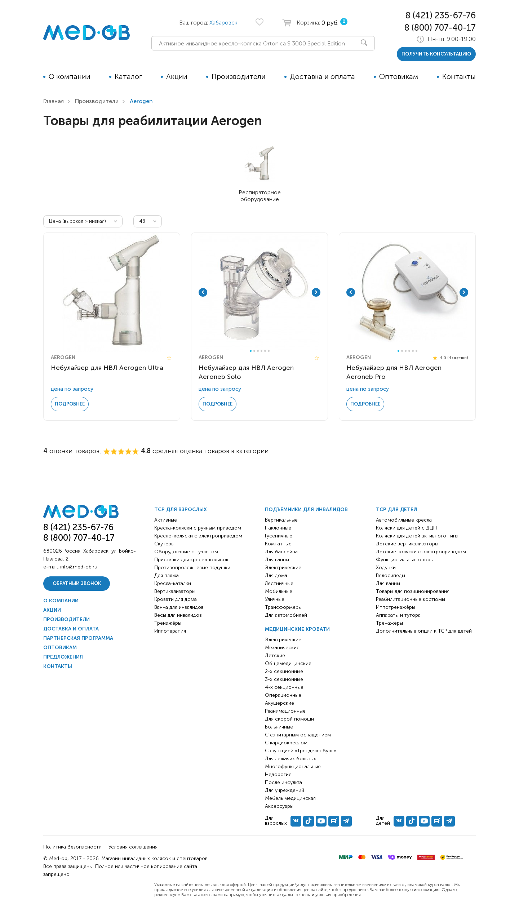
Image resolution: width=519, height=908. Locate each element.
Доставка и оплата (322, 76)
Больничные (279, 727)
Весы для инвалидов (178, 615)
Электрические (283, 567)
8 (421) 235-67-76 (440, 15)
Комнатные (278, 544)
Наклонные (278, 528)
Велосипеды (390, 575)
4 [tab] (261, 351)
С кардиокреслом (286, 743)
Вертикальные (281, 520)
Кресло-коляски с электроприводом (198, 536)
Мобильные (278, 591)
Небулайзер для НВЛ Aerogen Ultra (107, 368)
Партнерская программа (78, 638)
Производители (239, 76)
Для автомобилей (286, 615)
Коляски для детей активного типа (417, 536)
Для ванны (277, 560)
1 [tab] (251, 351)
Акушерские (279, 703)
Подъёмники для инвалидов (306, 509)
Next (316, 292)
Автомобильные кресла (404, 520)
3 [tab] (258, 351)
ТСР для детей (396, 509)
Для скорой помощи (289, 719)
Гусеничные (278, 536)
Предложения (63, 657)
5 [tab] (265, 351)
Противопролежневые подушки (192, 567)
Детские (275, 655)
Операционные (283, 695)
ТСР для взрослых (180, 509)
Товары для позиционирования (412, 591)
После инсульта (283, 782)
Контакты (459, 76)
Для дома (276, 575)
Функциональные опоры (405, 560)
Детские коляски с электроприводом (421, 552)
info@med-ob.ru (78, 567)
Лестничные (279, 583)
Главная (53, 101)
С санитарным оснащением (298, 735)
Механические (282, 648)
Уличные (274, 599)
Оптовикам (398, 76)
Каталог (128, 76)
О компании (69, 76)
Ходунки (386, 567)
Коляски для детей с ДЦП (406, 528)
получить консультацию (436, 54)
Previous (203, 292)
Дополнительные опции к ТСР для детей (424, 631)
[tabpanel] (259, 292)
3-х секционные (284, 679)
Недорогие (278, 774)
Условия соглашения (133, 847)
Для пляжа (166, 575)
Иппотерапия (170, 631)
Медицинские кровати (297, 629)
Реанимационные (285, 711)
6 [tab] (269, 351)
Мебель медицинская (290, 798)
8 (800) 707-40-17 (440, 27)
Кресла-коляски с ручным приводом (197, 528)
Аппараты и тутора (398, 615)
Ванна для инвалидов (179, 607)
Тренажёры (167, 623)
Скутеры (164, 544)
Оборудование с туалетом (186, 552)
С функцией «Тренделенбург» (300, 751)
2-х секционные (284, 671)
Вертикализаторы (174, 591)
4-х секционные (284, 687)
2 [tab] (254, 351)
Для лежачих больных (290, 759)
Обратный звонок (77, 583)
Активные (165, 520)
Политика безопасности (72, 847)
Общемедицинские (288, 663)
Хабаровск (223, 22)
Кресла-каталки (172, 583)
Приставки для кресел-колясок (191, 560)
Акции (176, 76)
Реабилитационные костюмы (410, 599)
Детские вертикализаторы (407, 544)
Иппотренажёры (395, 607)
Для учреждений (284, 790)
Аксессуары (279, 806)
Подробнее (70, 404)
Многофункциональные (293, 766)
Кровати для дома (175, 599)
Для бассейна (281, 552)
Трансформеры (283, 607)
